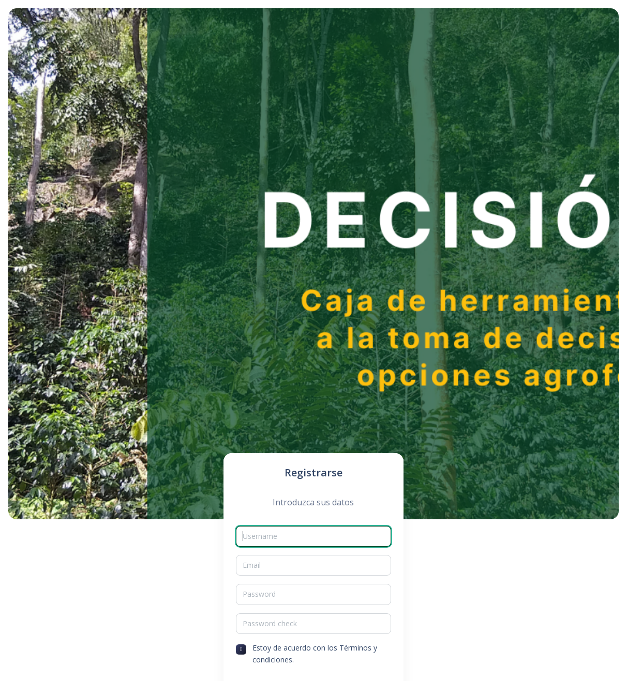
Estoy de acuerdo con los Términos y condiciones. (314, 653)
